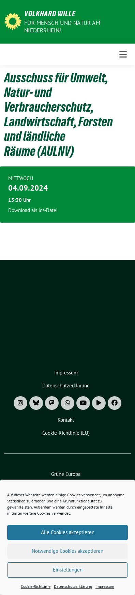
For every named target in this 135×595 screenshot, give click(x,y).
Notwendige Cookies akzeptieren (67, 557)
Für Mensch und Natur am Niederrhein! (62, 26)
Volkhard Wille (49, 13)
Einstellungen (67, 576)
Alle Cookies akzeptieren (67, 539)
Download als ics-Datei (33, 210)
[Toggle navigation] (123, 54)
